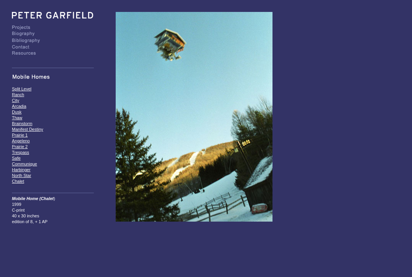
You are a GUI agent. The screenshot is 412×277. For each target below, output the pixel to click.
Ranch (18, 94)
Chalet (18, 181)
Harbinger (21, 169)
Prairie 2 (20, 146)
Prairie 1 (20, 135)
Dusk (17, 112)
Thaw (17, 117)
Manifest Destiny (27, 129)
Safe (16, 158)
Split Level (22, 89)
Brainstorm (22, 123)
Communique (24, 164)
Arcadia (19, 106)
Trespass (20, 152)
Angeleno (21, 140)
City (15, 100)
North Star (21, 175)
